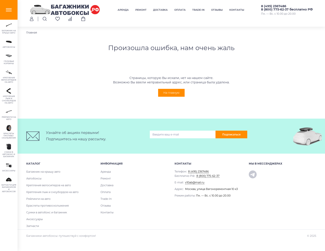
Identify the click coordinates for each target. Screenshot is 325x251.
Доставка (160, 9)
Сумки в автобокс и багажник (46, 212)
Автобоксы (33, 178)
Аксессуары (34, 219)
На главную (171, 92)
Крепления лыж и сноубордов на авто (52, 192)
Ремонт (141, 9)
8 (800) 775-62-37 (207, 175)
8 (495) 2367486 (273, 6)
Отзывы (217, 9)
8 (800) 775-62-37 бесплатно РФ (287, 9)
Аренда (123, 9)
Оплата (180, 9)
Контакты (236, 9)
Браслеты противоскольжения (47, 205)
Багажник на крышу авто (43, 171)
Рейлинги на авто (38, 198)
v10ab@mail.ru (194, 182)
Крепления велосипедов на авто (48, 185)
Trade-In (198, 9)
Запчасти (32, 226)
